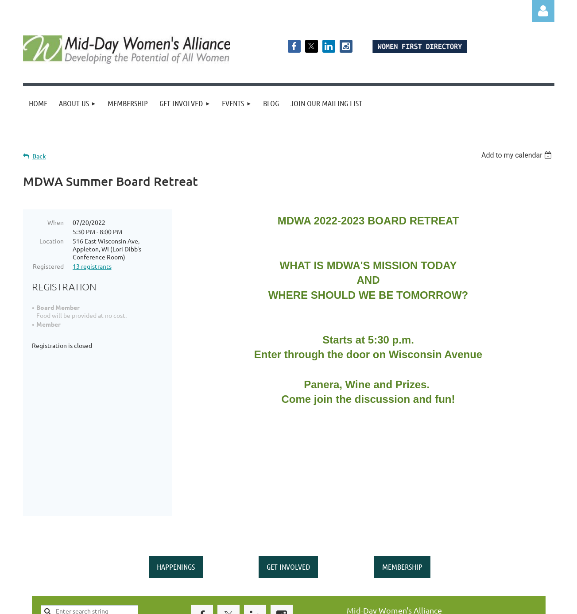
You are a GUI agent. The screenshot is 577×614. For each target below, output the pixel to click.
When (55, 222)
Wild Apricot (449, 603)
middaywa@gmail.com (388, 552)
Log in (543, 11)
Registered (48, 266)
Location (51, 241)
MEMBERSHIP (402, 489)
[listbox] (517, 155)
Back (39, 156)
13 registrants (92, 266)
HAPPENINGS (176, 489)
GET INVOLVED (288, 489)
